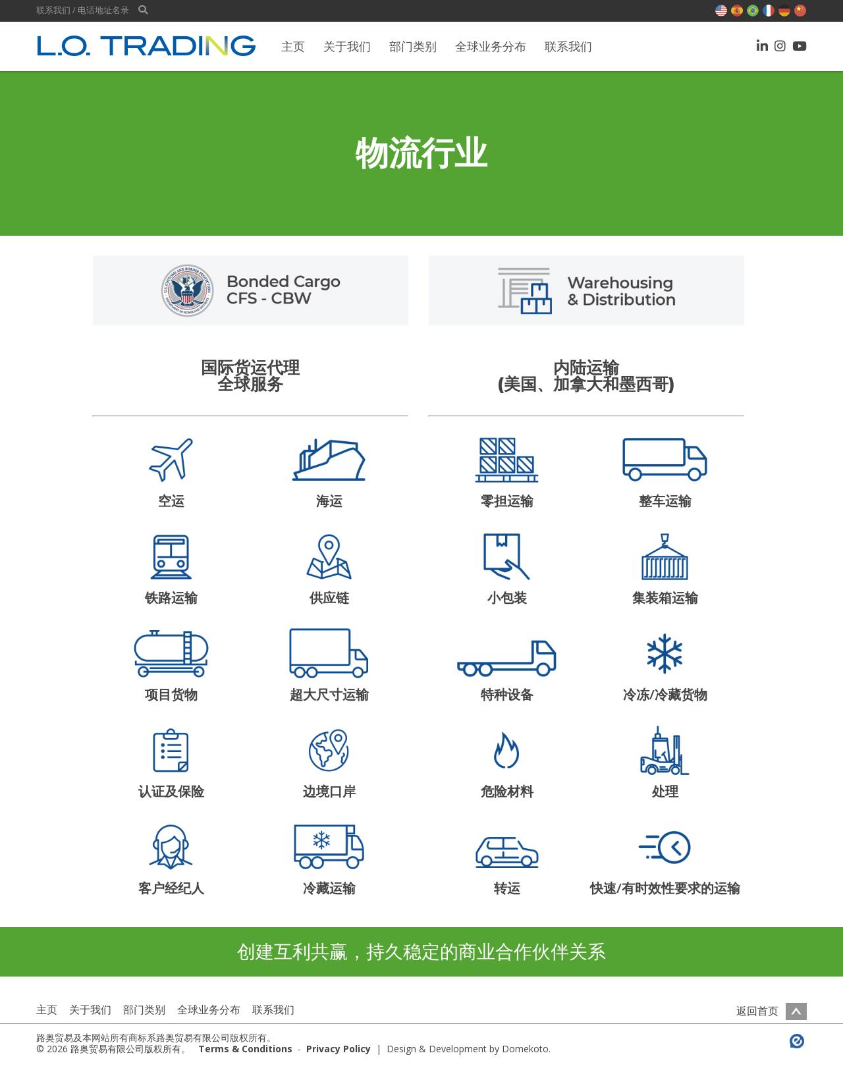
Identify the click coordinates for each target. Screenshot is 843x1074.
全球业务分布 (490, 46)
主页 (293, 46)
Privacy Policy (338, 1048)
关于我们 (347, 46)
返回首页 (771, 1011)
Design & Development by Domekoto (468, 1048)
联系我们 (568, 46)
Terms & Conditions (245, 1048)
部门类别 (413, 46)
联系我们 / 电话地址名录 (82, 10)
